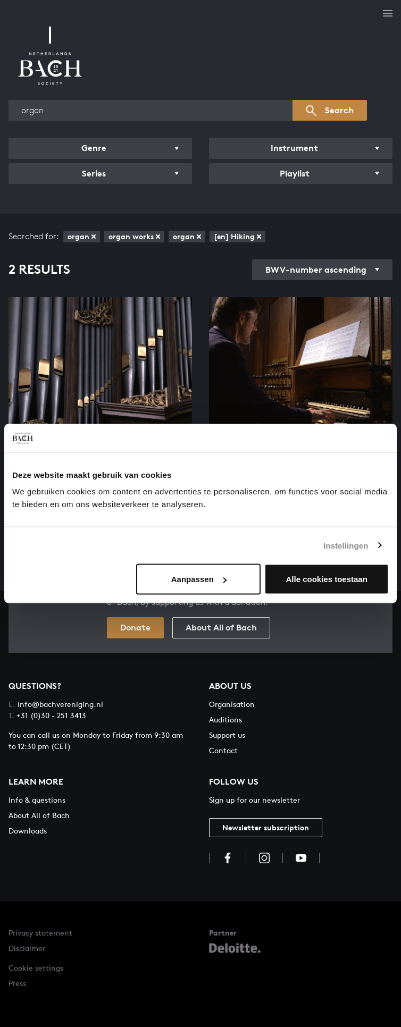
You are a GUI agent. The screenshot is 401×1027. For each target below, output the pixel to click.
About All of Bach (221, 627)
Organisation (232, 704)
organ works (134, 236)
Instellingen (346, 545)
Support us (227, 734)
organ (82, 236)
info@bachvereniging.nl (56, 704)
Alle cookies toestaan (326, 579)
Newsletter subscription (265, 827)
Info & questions (37, 799)
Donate (135, 627)
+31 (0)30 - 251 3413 (47, 715)
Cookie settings (36, 967)
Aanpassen (199, 579)
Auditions (225, 719)
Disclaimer (27, 948)
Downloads (28, 830)
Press (17, 983)
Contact (223, 750)
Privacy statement (40, 932)
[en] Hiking (237, 236)
